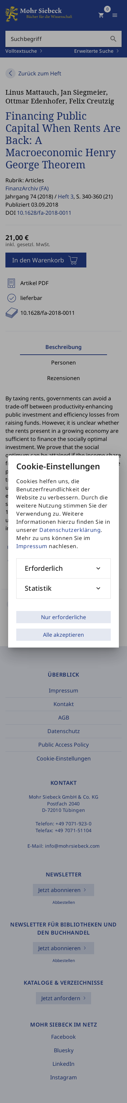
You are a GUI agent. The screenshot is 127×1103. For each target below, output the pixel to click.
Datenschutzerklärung (70, 530)
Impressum (31, 546)
